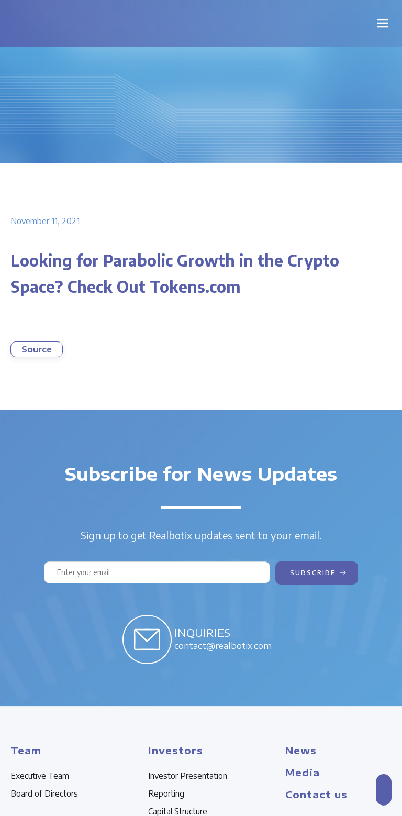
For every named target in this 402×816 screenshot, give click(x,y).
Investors (175, 750)
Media (302, 772)
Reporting (166, 793)
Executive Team (39, 775)
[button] (382, 23)
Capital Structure (177, 811)
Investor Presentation (187, 775)
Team (25, 750)
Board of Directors (44, 793)
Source (36, 349)
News (301, 750)
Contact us (316, 794)
